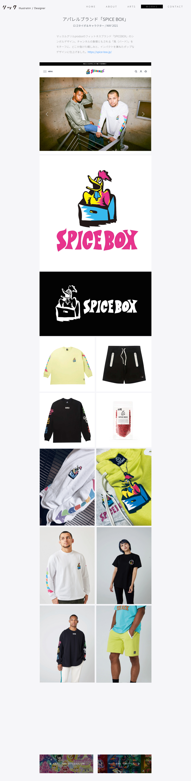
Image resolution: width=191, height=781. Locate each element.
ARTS (131, 6)
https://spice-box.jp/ (100, 52)
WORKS (152, 6)
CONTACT (175, 6)
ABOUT (111, 6)
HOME (91, 6)
